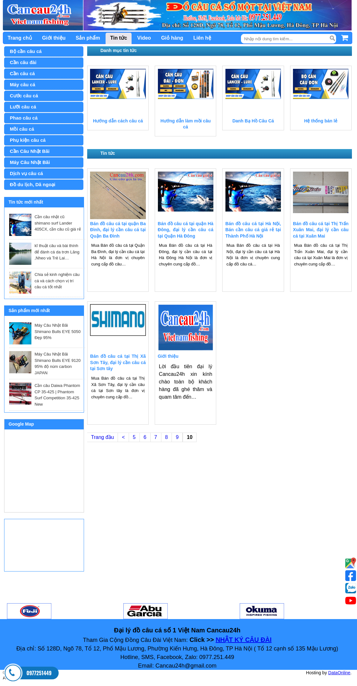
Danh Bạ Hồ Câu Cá (253, 120)
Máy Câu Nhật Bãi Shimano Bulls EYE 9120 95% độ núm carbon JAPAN (58, 363)
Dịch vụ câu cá (26, 173)
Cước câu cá (24, 95)
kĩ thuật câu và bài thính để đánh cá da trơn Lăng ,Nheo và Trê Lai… (57, 251)
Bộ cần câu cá (26, 51)
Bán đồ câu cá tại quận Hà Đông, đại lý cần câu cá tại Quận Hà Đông (185, 229)
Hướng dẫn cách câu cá (118, 120)
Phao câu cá (24, 118)
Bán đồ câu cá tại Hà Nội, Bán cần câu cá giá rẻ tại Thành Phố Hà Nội (253, 229)
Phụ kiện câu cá (28, 140)
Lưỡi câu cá (23, 106)
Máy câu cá (22, 84)
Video (144, 38)
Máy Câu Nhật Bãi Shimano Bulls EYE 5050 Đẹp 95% (58, 331)
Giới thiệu (54, 38)
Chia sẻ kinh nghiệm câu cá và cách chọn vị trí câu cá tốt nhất (57, 280)
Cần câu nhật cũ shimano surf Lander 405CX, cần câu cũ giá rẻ (58, 223)
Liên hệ (202, 38)
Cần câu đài (23, 62)
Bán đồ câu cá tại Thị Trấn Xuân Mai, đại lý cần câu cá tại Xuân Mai (320, 229)
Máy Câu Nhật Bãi (30, 162)
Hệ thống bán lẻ (320, 120)
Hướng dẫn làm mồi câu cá (185, 124)
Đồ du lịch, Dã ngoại (32, 184)
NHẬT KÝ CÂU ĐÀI (243, 639)
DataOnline (339, 672)
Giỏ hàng (172, 38)
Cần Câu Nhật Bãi (29, 151)
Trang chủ (20, 38)
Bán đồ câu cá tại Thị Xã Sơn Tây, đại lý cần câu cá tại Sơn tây (118, 362)
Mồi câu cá (22, 129)
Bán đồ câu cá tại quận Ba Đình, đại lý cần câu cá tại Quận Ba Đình (118, 229)
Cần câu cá (22, 73)
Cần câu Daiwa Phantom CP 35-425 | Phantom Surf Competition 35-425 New (57, 395)
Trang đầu (102, 437)
